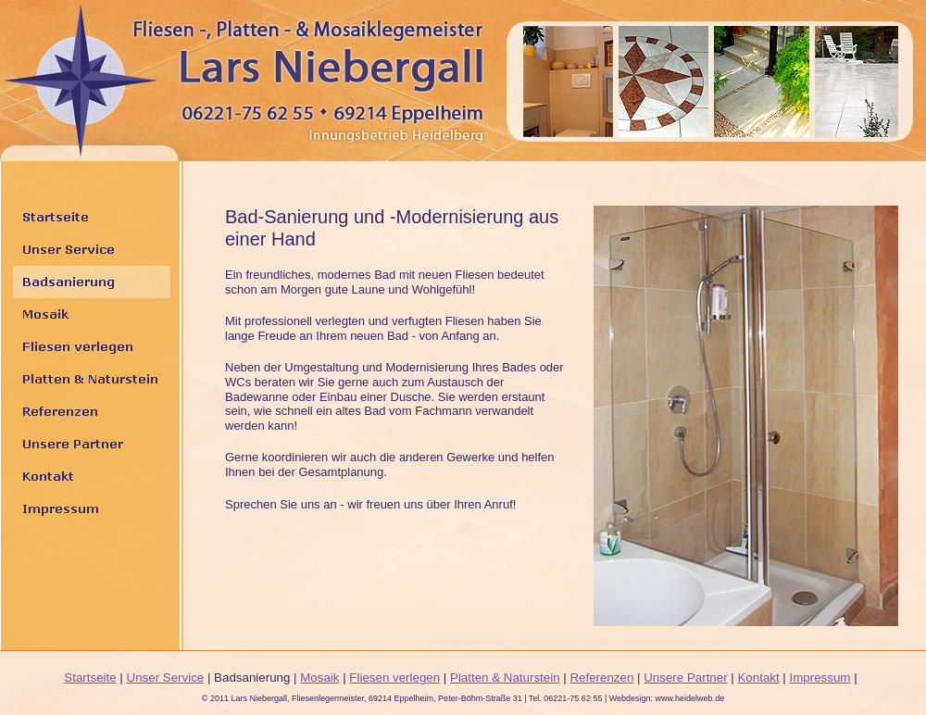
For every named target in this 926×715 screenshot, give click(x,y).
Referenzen (601, 677)
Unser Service (166, 677)
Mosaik (319, 677)
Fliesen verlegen (394, 677)
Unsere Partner (685, 677)
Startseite (90, 677)
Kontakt (758, 677)
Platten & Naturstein (505, 677)
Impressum (820, 677)
